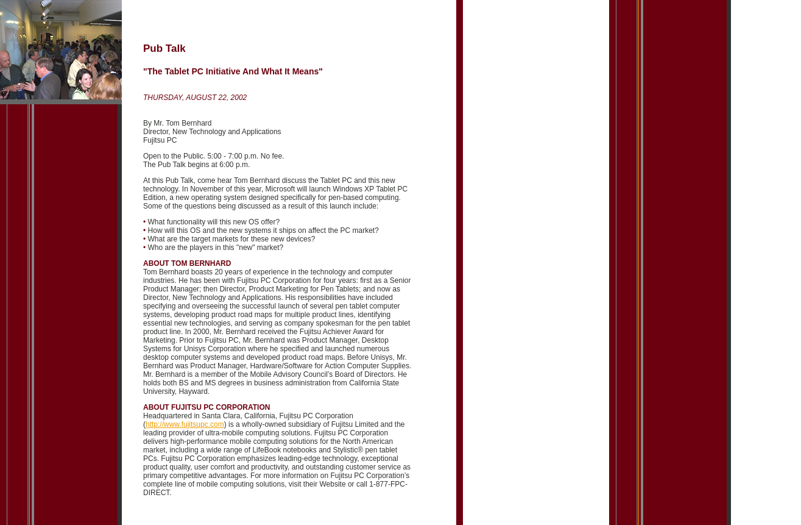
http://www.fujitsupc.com (185, 424)
